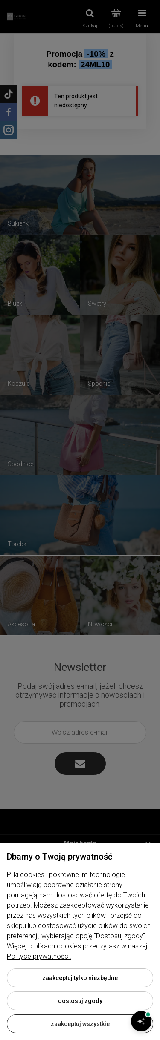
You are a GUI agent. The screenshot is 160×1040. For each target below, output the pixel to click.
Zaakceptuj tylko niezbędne (80, 977)
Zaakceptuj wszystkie (80, 1023)
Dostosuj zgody (80, 1000)
